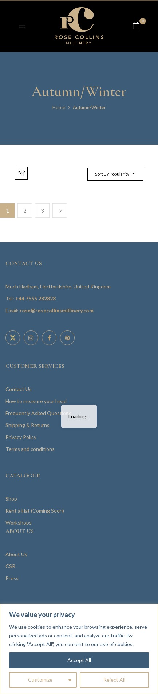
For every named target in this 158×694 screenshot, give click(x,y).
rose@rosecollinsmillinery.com (57, 310)
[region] (79, 649)
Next (59, 210)
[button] (136, 25)
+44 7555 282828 (35, 298)
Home (58, 107)
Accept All (79, 660)
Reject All (114, 680)
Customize (40, 680)
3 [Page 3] (42, 210)
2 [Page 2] (25, 210)
